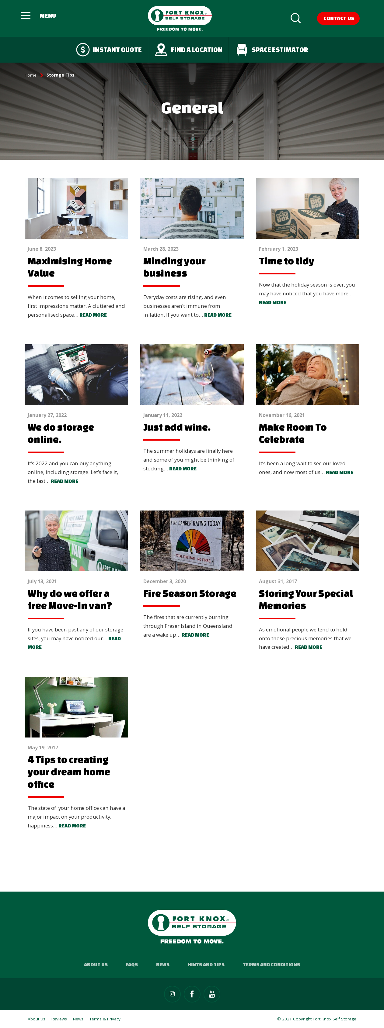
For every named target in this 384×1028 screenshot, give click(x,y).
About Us (96, 964)
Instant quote (109, 50)
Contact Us (338, 18)
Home (31, 75)
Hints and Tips (206, 964)
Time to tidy (286, 260)
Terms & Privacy (104, 1019)
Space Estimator (271, 50)
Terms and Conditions (271, 964)
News (162, 964)
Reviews (59, 1019)
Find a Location (188, 50)
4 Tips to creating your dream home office (69, 771)
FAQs (132, 964)
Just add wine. (177, 426)
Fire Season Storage (189, 593)
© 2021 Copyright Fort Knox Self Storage (316, 1019)
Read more (93, 315)
